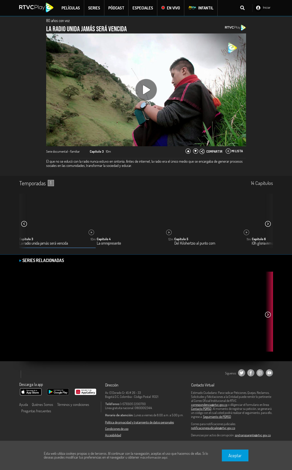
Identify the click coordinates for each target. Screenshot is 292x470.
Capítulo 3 (26, 239)
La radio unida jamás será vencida (43, 243)
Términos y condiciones (73, 404)
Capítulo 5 (181, 239)
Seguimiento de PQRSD (217, 417)
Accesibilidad (113, 435)
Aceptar (235, 455)
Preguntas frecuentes (36, 411)
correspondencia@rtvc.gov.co (209, 405)
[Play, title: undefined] (146, 90)
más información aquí (153, 457)
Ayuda (23, 404)
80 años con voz (58, 20)
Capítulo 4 (104, 239)
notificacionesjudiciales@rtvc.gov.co (213, 428)
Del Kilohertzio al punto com (194, 243)
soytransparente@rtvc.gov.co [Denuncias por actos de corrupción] (253, 435)
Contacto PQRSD (201, 409)
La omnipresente (109, 243)
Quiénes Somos (42, 404)
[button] (268, 224)
